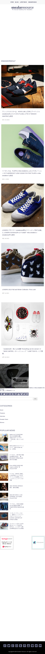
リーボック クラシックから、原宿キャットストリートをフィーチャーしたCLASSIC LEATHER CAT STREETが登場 (16, 516)
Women (2, 422)
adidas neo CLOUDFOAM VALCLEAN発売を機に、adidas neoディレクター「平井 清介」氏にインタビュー (17, 438)
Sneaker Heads (32, 2)
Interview (2, 416)
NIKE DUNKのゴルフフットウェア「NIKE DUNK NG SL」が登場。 (17, 447)
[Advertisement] (22, 36)
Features (2, 413)
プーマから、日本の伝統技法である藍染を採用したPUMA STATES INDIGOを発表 (17, 506)
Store (12, 2)
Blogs (16, 2)
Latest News (23, 2)
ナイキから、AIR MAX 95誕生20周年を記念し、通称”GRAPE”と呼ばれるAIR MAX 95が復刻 (17, 457)
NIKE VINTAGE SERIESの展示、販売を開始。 (16, 486)
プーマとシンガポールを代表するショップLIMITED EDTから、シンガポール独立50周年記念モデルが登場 (16, 526)
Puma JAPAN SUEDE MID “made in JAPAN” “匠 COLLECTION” (16, 467)
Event (1, 410)
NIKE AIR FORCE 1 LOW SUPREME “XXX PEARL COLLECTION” (16, 496)
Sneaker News (4, 419)
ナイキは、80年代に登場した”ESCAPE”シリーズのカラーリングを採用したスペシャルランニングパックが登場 (16, 477)
